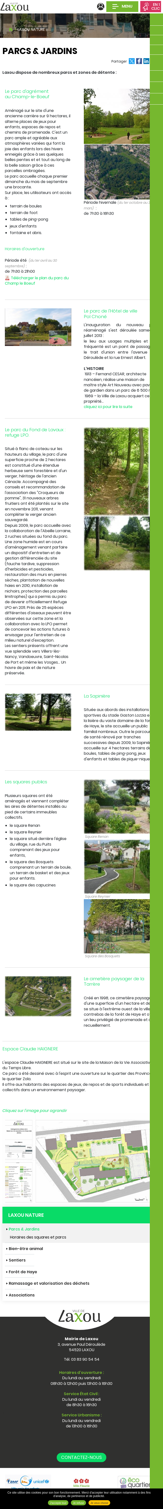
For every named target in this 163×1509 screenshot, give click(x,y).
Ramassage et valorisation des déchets (49, 1283)
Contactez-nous (81, 1457)
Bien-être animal (26, 1248)
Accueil (10, 28)
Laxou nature (31, 29)
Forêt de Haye (23, 1272)
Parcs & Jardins (24, 1229)
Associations (22, 1295)
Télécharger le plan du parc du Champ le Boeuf (37, 280)
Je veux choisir (99, 1502)
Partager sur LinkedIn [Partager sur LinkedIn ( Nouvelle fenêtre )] (146, 61)
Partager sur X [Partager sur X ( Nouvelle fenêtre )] (132, 61)
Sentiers (17, 1260)
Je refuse (78, 1502)
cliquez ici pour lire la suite (108, 407)
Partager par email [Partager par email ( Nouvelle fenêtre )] (154, 61)
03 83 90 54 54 (85, 1359)
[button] (38, 327)
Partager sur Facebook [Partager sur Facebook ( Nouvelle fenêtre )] (139, 61)
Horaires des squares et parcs (38, 1237)
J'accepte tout (58, 1502)
